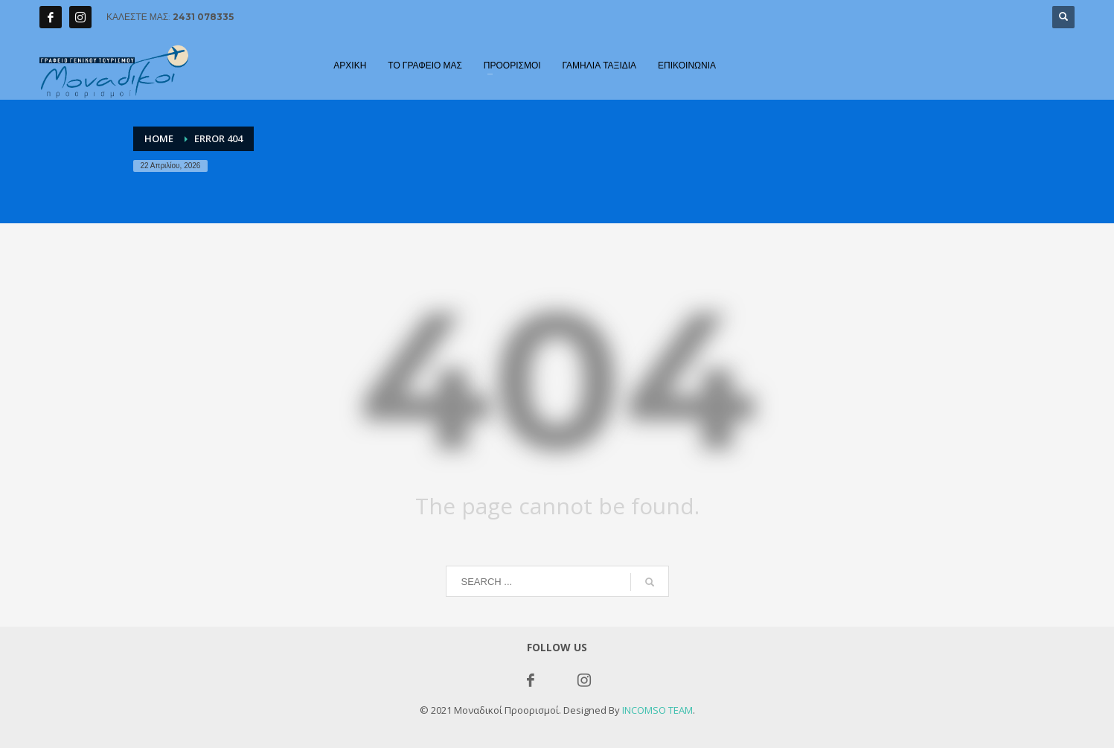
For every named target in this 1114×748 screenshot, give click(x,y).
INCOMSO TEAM (657, 710)
